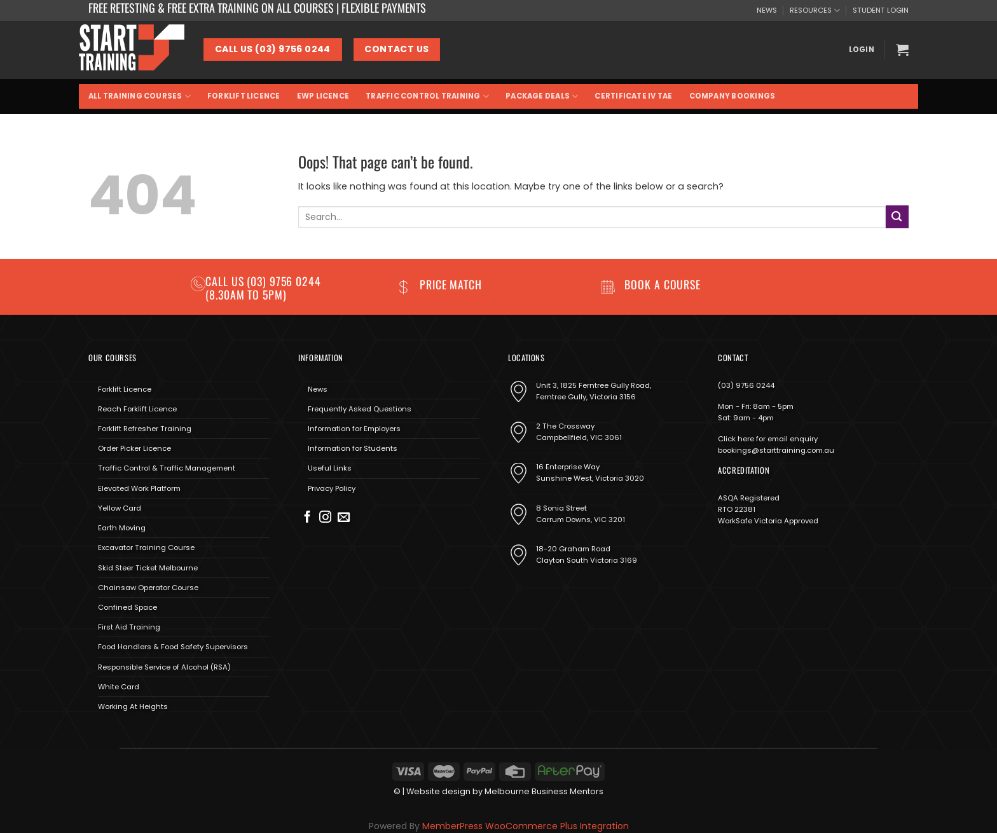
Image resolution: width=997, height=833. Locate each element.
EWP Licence (323, 96)
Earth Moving (122, 528)
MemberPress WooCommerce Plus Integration (525, 826)
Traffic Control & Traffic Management (166, 468)
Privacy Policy (331, 488)
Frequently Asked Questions (359, 409)
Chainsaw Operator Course (148, 587)
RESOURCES (815, 10)
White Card (118, 687)
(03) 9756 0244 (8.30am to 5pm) (263, 288)
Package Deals (541, 96)
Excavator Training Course (146, 547)
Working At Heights (133, 706)
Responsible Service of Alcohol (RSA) (164, 667)
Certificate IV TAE (633, 96)
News (317, 389)
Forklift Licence (243, 96)
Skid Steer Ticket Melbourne (148, 568)
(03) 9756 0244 (746, 385)
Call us (226, 281)
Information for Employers (354, 428)
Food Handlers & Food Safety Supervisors (173, 647)
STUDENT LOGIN (881, 10)
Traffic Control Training (427, 96)
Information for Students (352, 448)
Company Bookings (732, 96)
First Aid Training (129, 627)
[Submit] (897, 216)
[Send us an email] (344, 518)
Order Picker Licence (134, 448)
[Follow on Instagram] (325, 518)
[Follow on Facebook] (307, 518)
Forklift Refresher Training (144, 428)
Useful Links (330, 468)
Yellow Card (119, 508)
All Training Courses (139, 96)
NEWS (767, 10)
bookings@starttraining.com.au (776, 450)
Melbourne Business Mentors (544, 791)
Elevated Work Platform (139, 488)
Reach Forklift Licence (137, 409)
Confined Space (127, 607)
